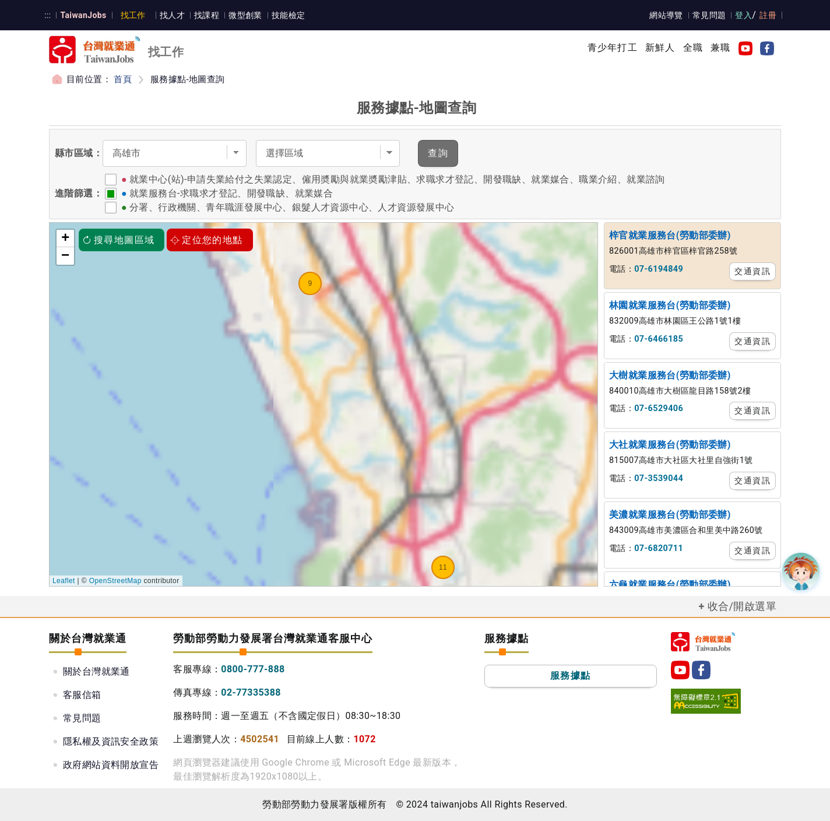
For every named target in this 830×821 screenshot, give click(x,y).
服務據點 (570, 675)
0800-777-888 (252, 669)
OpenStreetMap (115, 581)
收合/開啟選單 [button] (742, 606)
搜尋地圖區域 (118, 239)
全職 (693, 47)
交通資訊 (752, 271)
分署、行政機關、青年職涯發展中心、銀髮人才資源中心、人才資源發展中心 (292, 207)
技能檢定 (288, 15)
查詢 (438, 153)
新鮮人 (660, 47)
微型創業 (245, 15)
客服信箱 (82, 694)
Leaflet (63, 581)
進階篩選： (79, 193)
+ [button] (65, 238)
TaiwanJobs (83, 15)
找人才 (172, 15)
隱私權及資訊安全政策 (111, 741)
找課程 (206, 15)
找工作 (133, 15)
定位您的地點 (206, 239)
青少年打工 (613, 47)
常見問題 (709, 15)
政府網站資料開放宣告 (111, 764)
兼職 (720, 47)
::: (47, 15)
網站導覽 (666, 15)
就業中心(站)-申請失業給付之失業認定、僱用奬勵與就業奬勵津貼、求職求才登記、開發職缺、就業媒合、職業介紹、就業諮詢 (397, 179)
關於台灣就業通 (96, 671)
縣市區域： (79, 153)
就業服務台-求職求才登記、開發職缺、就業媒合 (231, 193)
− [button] (65, 256)
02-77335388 (251, 692)
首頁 (123, 79)
